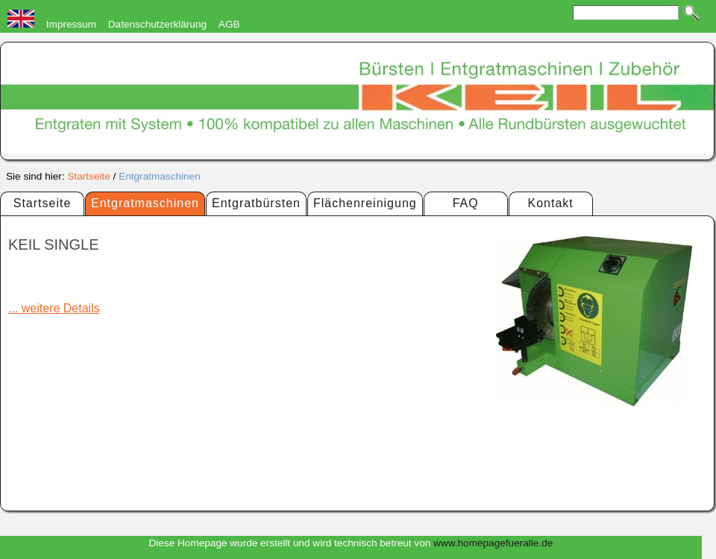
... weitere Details (54, 308)
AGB (229, 24)
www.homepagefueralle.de (493, 543)
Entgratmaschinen (160, 176)
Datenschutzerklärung (157, 24)
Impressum (71, 24)
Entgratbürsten (256, 203)
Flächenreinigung (365, 203)
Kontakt (551, 203)
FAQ (466, 203)
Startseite (88, 176)
